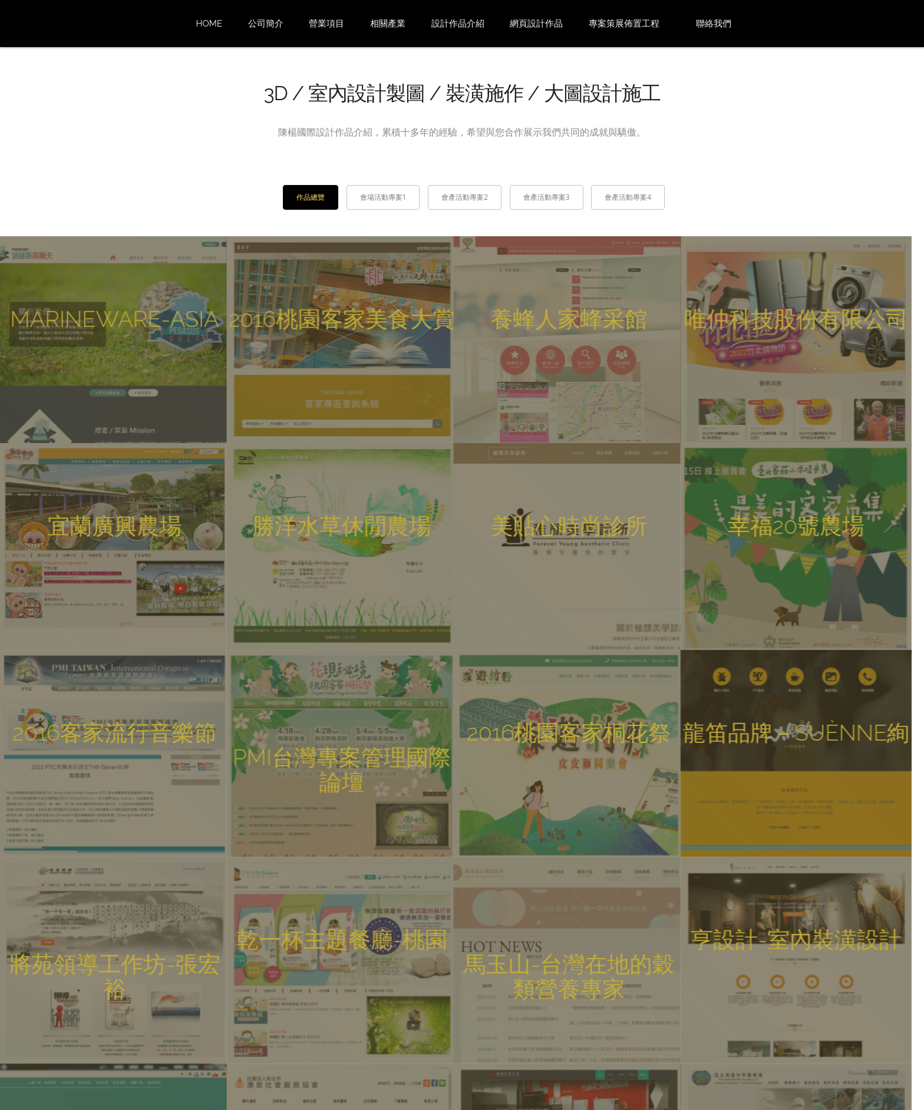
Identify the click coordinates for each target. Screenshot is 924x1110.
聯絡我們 (713, 23)
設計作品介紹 (457, 23)
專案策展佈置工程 (624, 23)
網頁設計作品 (536, 23)
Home (209, 23)
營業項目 (326, 23)
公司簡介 (265, 23)
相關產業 (387, 23)
